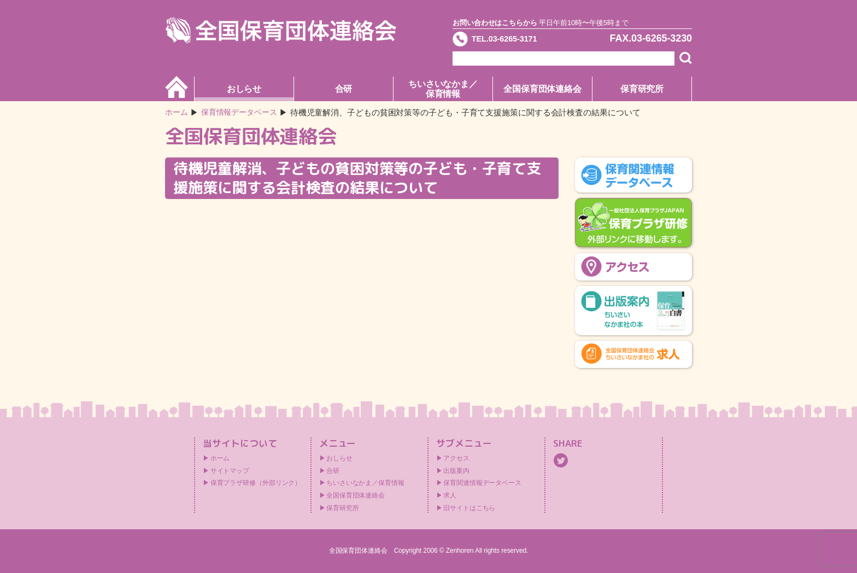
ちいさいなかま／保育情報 (443, 88)
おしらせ (244, 88)
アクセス (456, 458)
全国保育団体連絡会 (542, 88)
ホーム (177, 112)
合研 (344, 88)
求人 (449, 495)
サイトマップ (229, 471)
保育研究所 (642, 88)
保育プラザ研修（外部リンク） (256, 483)
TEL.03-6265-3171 (514, 40)
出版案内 (456, 471)
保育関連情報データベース (482, 483)
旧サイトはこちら (469, 508)
